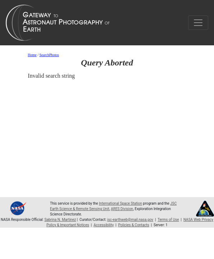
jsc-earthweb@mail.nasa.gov (130, 220)
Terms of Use (168, 220)
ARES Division (122, 209)
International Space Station (120, 203)
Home (32, 55)
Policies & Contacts (133, 225)
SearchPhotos (49, 55)
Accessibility (104, 225)
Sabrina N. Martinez (60, 220)
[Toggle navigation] (198, 22)
